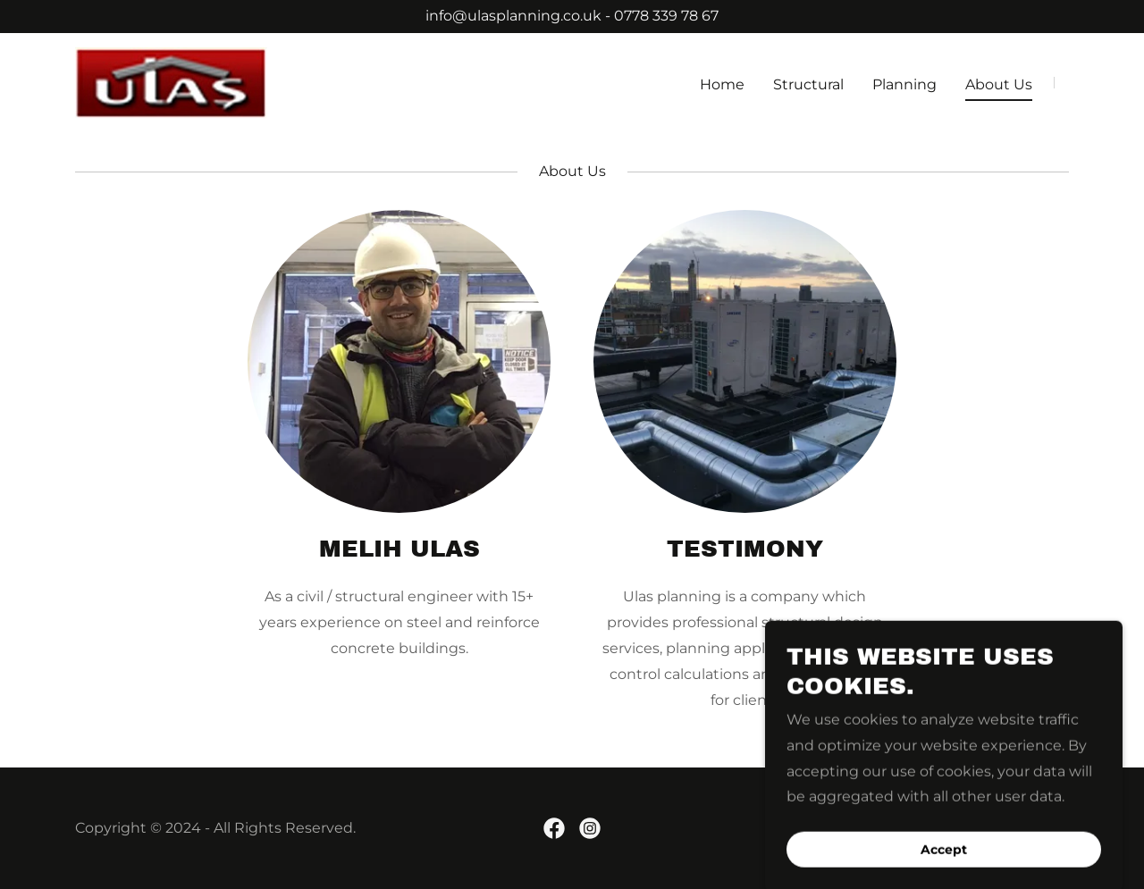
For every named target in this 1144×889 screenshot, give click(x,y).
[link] (171, 81)
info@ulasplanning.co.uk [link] (513, 15)
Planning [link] (904, 84)
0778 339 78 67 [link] (666, 15)
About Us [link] (998, 84)
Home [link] (722, 84)
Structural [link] (808, 84)
